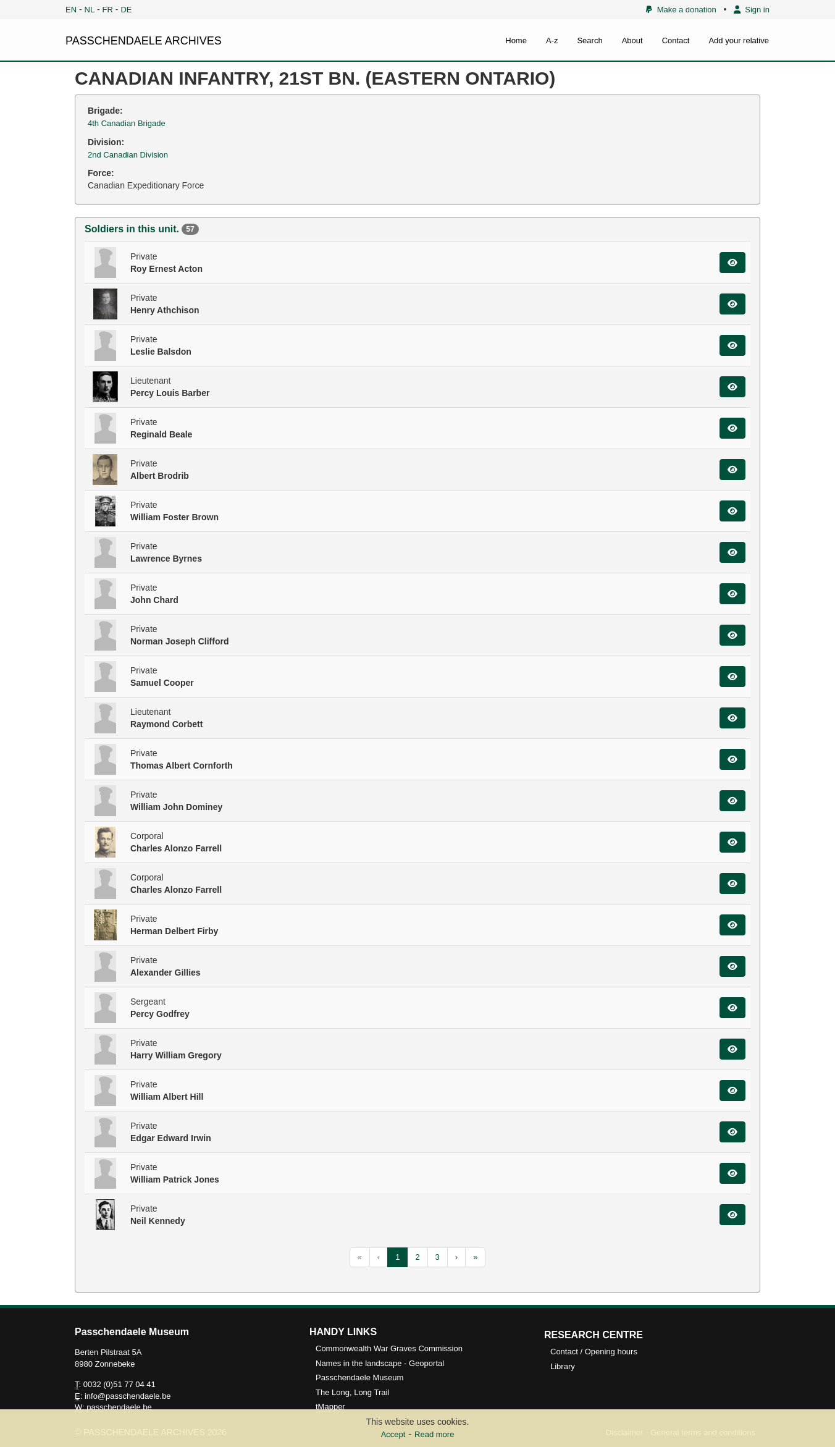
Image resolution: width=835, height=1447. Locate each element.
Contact (676, 40)
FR (108, 9)
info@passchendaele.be (128, 1396)
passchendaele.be (119, 1407)
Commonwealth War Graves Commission (389, 1348)
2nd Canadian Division (128, 154)
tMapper (330, 1406)
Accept (393, 1434)
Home (516, 40)
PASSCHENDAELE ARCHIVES (143, 41)
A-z (552, 40)
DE (126, 9)
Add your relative (738, 40)
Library (562, 1366)
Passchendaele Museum (359, 1377)
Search (589, 40)
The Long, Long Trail (352, 1392)
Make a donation (681, 9)
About (632, 40)
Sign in (752, 9)
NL (90, 9)
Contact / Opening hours (593, 1351)
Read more (434, 1434)
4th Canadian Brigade (127, 123)
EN (71, 9)
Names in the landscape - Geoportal (380, 1363)
